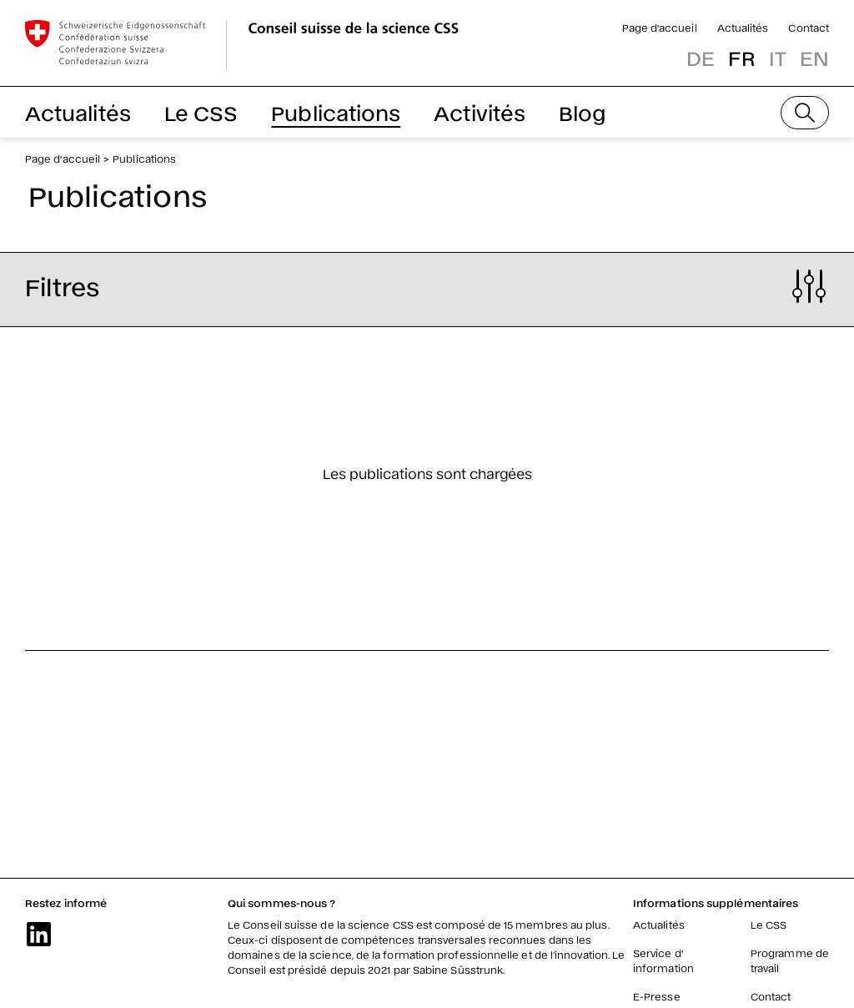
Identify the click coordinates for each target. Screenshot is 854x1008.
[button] (427, 286)
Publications (335, 112)
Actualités (743, 27)
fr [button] (741, 57)
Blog (582, 112)
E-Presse (657, 996)
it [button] (777, 57)
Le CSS (201, 112)
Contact (808, 27)
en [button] (814, 57)
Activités (479, 112)
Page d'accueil (659, 27)
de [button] (700, 57)
